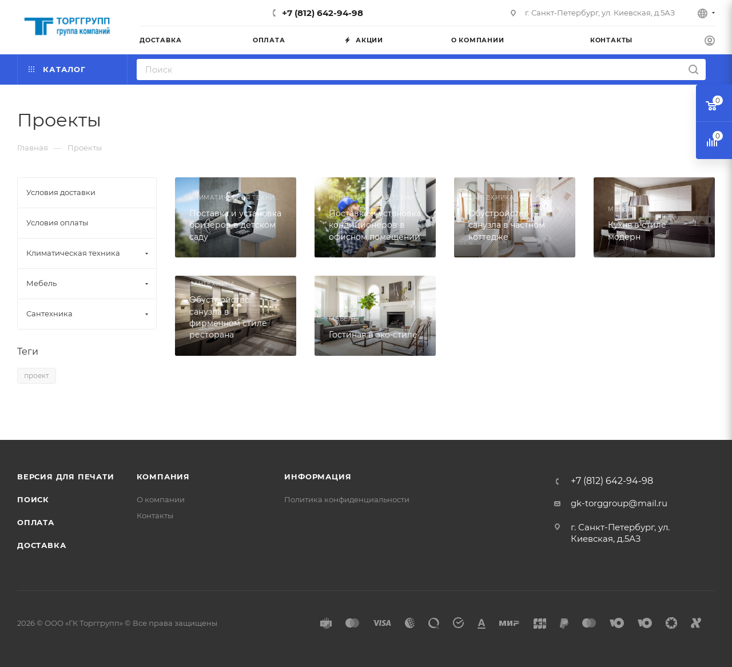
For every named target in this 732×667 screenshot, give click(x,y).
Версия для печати (65, 476)
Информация (317, 476)
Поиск (33, 499)
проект (36, 375)
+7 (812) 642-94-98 (322, 12)
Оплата (35, 522)
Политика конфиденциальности (346, 499)
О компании (161, 499)
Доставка (41, 545)
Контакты (155, 515)
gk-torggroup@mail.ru (619, 503)
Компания (163, 476)
